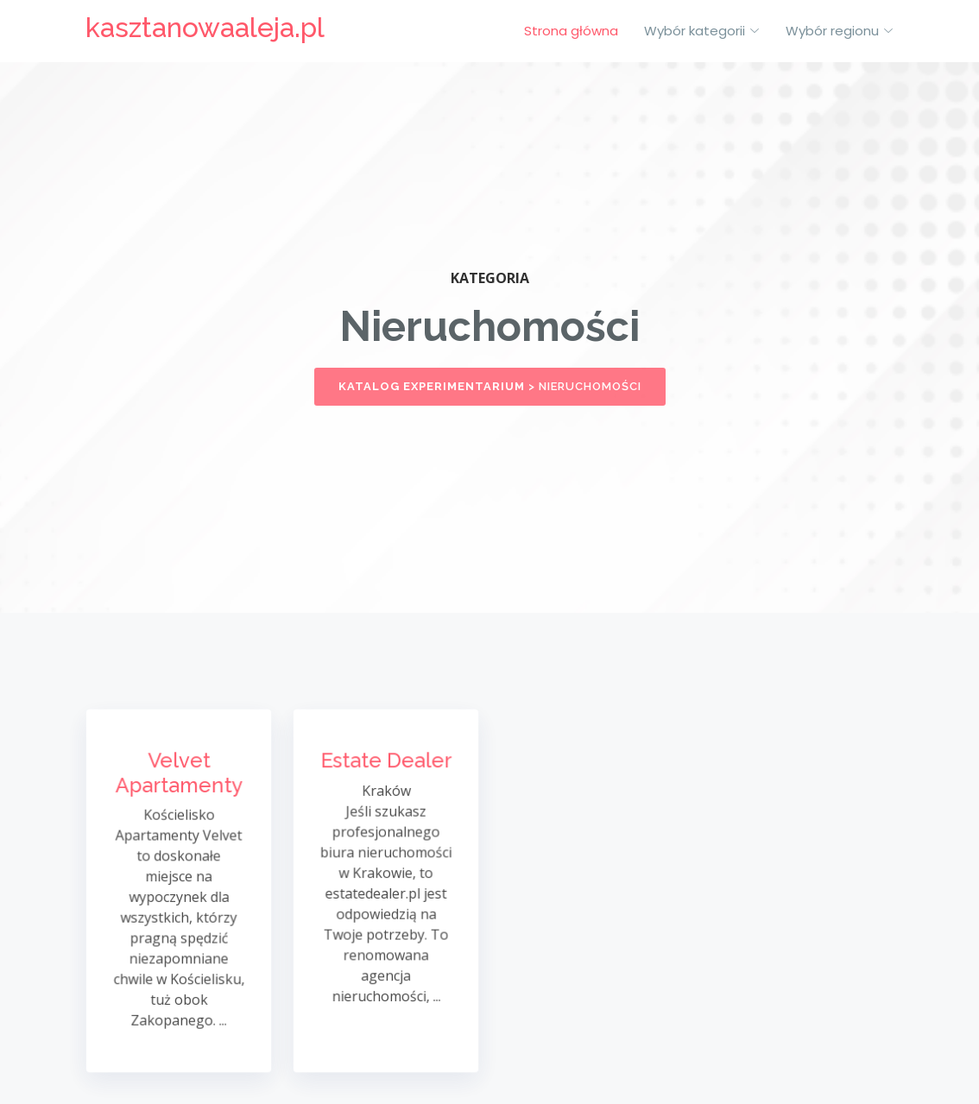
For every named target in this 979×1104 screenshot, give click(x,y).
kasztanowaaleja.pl (205, 27)
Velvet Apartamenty (178, 777)
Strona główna (571, 31)
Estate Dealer (386, 765)
